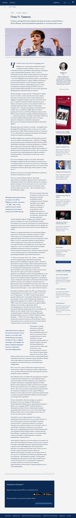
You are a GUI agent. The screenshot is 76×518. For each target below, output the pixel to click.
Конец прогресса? (60, 303)
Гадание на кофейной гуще (62, 146)
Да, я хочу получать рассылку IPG (44, 503)
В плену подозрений (61, 289)
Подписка (62, 515)
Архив (69, 515)
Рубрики (4, 2)
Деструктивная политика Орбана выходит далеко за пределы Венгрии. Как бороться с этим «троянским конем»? (63, 229)
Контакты (8, 515)
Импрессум (16, 515)
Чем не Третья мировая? (62, 274)
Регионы (12, 2)
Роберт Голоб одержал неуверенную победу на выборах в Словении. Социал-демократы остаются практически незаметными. (63, 177)
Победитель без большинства (63, 172)
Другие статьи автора (64, 89)
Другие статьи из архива (63, 261)
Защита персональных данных (31, 515)
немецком (38, 63)
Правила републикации (50, 515)
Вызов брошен (59, 247)
